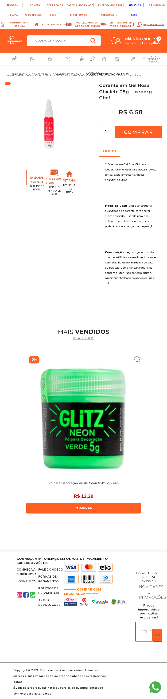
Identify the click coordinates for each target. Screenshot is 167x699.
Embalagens (69, 75)
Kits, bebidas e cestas (154, 59)
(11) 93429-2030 (153, 24)
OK (157, 635)
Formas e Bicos (94, 74)
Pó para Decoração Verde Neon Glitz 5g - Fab (83, 483)
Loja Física (26, 581)
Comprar (138, 132)
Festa (83, 75)
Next (96, 125)
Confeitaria (51, 75)
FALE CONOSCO (50, 569)
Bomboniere (15, 75)
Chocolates (33, 75)
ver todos (83, 338)
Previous (26, 125)
